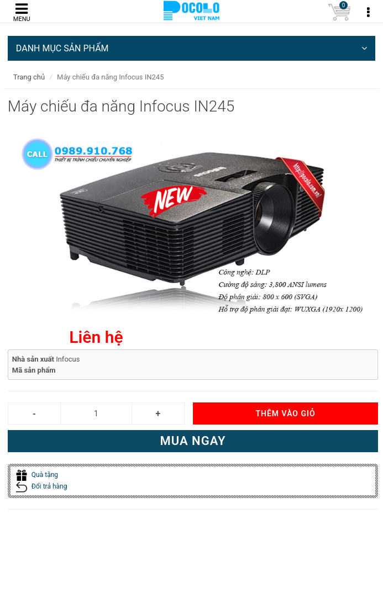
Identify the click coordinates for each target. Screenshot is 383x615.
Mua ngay (192, 441)
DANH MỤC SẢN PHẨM (191, 48)
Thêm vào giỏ (285, 413)
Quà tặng (37, 475)
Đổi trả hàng (41, 486)
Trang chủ (29, 77)
